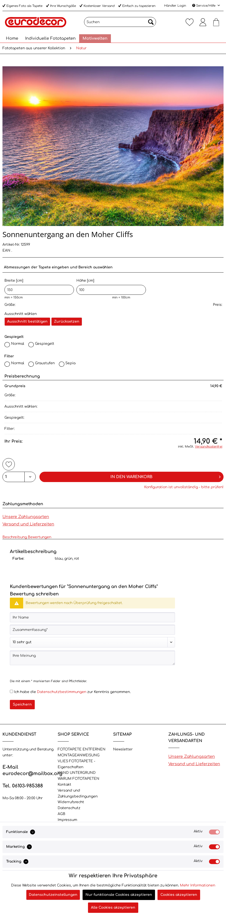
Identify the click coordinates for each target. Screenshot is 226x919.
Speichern (22, 704)
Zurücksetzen (66, 321)
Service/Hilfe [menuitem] (204, 5)
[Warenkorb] (216, 22)
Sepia (70, 363)
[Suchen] (120, 22)
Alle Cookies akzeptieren (113, 907)
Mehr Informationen (197, 885)
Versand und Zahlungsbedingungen (78, 793)
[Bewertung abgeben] (92, 642)
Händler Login (175, 5)
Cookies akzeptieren (178, 895)
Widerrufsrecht (71, 802)
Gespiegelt (44, 344)
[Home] (12, 38)
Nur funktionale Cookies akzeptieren (119, 895)
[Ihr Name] (92, 617)
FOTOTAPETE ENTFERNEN (81, 749)
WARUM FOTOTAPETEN (78, 778)
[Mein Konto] (203, 22)
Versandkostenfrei (208, 446)
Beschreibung (14, 537)
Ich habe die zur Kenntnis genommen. (72, 692)
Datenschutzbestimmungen (61, 692)
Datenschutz (69, 808)
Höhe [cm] (111, 287)
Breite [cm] (39, 287)
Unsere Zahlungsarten (25, 517)
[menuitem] (120, 24)
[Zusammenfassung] (92, 630)
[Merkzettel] (189, 22)
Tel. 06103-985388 (22, 785)
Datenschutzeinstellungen (53, 895)
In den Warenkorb (165, 476)
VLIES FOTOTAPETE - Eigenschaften (76, 764)
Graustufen (45, 363)
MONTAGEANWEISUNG (79, 755)
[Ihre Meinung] (92, 658)
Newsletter (123, 749)
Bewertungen (39, 537)
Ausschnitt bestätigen (27, 321)
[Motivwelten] (95, 38)
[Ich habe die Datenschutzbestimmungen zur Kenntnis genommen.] (11, 691)
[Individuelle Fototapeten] (50, 38)
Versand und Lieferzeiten (28, 524)
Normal (17, 344)
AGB (61, 814)
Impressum (67, 820)
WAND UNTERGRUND (77, 773)
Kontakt (64, 784)
